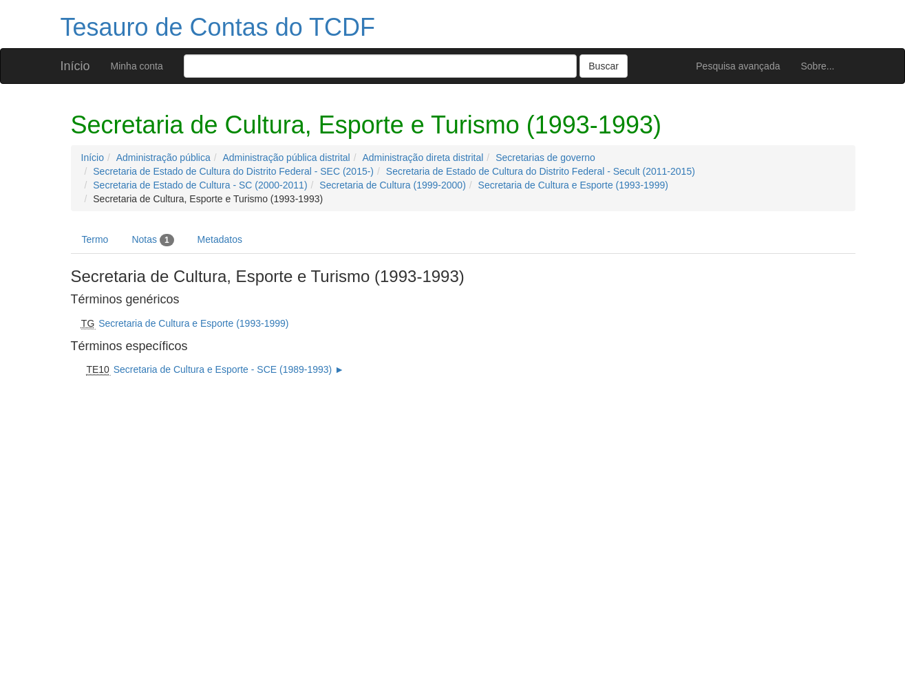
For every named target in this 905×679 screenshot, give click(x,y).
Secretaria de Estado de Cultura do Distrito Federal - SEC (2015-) (233, 171)
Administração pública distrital (286, 157)
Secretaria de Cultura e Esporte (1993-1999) (573, 185)
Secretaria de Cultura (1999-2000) (392, 185)
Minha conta (137, 66)
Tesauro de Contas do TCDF (218, 27)
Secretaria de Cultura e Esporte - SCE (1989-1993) (223, 369)
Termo (95, 239)
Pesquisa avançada (738, 66)
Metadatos (220, 239)
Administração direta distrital (422, 157)
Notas (152, 240)
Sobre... (817, 66)
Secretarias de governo (545, 157)
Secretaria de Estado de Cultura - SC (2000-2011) (200, 185)
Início (75, 66)
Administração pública (163, 157)
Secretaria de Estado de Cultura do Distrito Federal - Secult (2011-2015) (540, 171)
